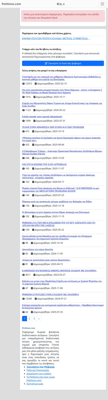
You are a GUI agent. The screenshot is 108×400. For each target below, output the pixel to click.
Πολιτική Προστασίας (38, 370)
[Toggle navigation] (102, 4)
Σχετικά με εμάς (35, 383)
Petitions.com (11, 4)
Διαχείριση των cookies (39, 373)
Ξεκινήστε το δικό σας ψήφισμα (63, 63)
